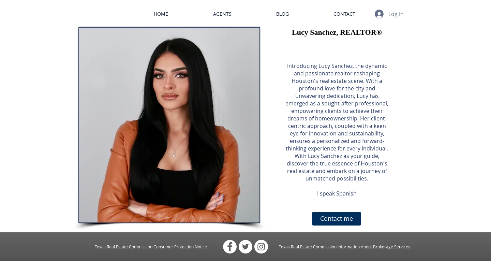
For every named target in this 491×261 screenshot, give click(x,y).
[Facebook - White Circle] (230, 246)
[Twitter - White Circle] (245, 246)
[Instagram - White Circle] (261, 246)
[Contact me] (336, 219)
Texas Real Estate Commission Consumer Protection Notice (151, 246)
